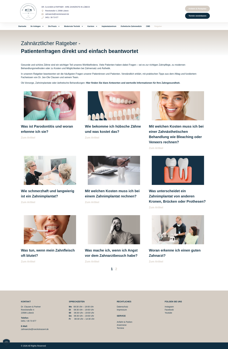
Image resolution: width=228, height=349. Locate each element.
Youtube (168, 313)
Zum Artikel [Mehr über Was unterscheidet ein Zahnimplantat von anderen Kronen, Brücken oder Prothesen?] (156, 207)
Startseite (22, 26)
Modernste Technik (73, 26)
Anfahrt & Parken (124, 322)
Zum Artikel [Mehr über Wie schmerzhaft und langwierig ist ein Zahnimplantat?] (28, 202)
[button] (6, 342)
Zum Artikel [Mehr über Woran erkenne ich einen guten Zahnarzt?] (156, 261)
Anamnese (122, 325)
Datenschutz (122, 307)
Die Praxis (54, 26)
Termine (120, 328)
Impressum (122, 310)
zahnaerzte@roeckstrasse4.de (35, 329)
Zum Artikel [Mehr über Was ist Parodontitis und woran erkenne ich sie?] (28, 137)
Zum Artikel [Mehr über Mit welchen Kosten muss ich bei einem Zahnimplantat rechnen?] (92, 202)
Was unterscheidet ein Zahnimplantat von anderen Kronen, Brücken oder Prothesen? (177, 196)
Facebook (169, 310)
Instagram (169, 307)
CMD (148, 26)
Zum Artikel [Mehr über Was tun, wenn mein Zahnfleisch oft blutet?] (28, 261)
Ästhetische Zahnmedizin (131, 26)
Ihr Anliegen (37, 26)
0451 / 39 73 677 (28, 321)
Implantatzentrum (109, 26)
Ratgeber (158, 26)
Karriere (92, 26)
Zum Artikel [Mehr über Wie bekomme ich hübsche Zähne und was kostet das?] (92, 137)
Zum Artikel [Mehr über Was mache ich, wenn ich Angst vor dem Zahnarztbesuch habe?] (92, 261)
